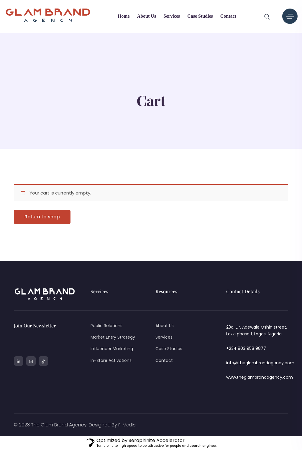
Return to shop (42, 216)
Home (124, 16)
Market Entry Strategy (113, 337)
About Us (146, 16)
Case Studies (200, 16)
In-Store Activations (111, 360)
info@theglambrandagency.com (260, 363)
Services (171, 16)
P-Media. (127, 425)
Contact (228, 16)
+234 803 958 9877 (246, 348)
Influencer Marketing (112, 349)
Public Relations (106, 326)
